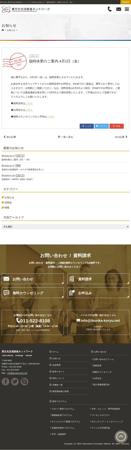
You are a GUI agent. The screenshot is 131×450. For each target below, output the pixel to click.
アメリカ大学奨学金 (101, 428)
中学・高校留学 (59, 434)
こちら (29, 103)
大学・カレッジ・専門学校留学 (106, 409)
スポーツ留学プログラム (63, 409)
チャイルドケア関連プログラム (66, 421)
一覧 (65, 137)
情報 (7, 207)
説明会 (8, 202)
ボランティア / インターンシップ (107, 421)
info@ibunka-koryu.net (100, 320)
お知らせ (34, 56)
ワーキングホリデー (101, 415)
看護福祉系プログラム (62, 415)
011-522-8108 (35, 320)
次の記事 (121, 137)
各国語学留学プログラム (63, 428)
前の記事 (9, 137)
